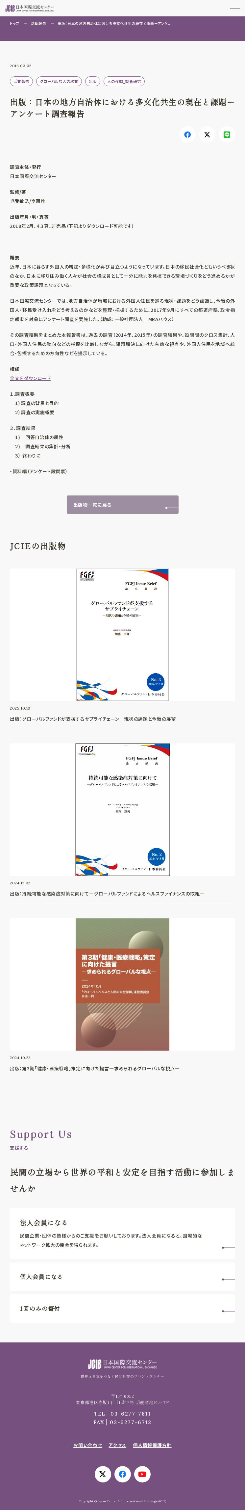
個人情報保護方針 (152, 1445)
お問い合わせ (87, 1445)
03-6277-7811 (122, 1413)
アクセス (117, 1445)
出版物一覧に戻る (92, 504)
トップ (14, 23)
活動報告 (38, 23)
